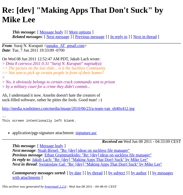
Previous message (89, 37)
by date (75, 175)
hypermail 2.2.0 (55, 189)
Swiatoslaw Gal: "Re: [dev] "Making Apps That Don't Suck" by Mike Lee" (100, 166)
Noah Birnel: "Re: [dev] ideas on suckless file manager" (84, 153)
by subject (116, 175)
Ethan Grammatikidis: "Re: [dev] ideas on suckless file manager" (97, 157)
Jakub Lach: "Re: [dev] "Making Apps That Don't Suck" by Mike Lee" (90, 162)
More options (80, 32)
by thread (95, 175)
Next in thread (145, 37)
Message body (51, 32)
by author (139, 175)
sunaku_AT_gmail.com (65, 45)
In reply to (119, 37)
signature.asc (86, 135)
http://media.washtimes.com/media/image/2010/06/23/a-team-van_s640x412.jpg (68, 108)
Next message (57, 37)
